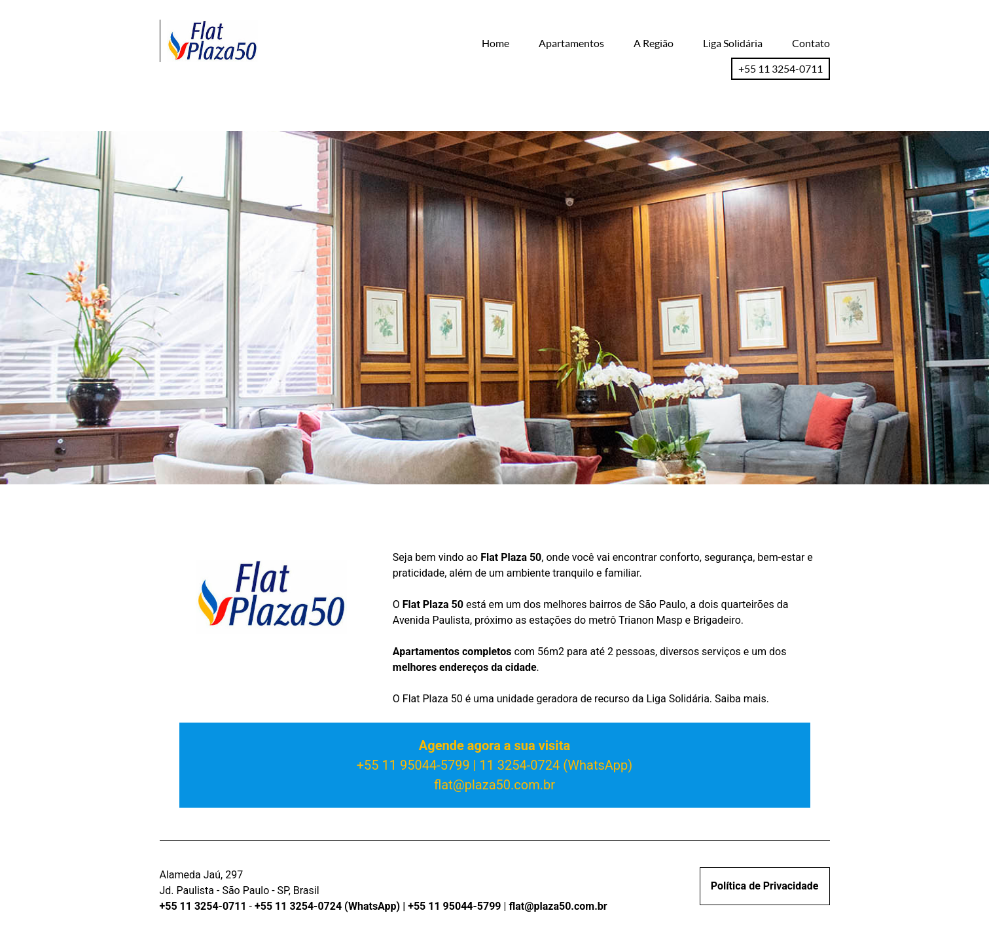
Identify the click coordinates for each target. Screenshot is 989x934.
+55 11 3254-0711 (780, 68)
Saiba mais (740, 698)
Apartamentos (571, 43)
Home (495, 43)
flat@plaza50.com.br (494, 785)
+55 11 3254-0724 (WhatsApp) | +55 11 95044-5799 (379, 906)
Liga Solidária (733, 43)
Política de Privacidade (765, 886)
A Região (654, 43)
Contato (811, 43)
